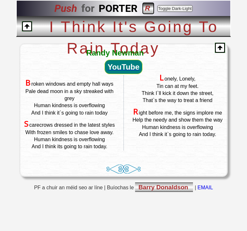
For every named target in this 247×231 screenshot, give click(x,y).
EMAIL (205, 187)
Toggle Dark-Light (175, 8)
